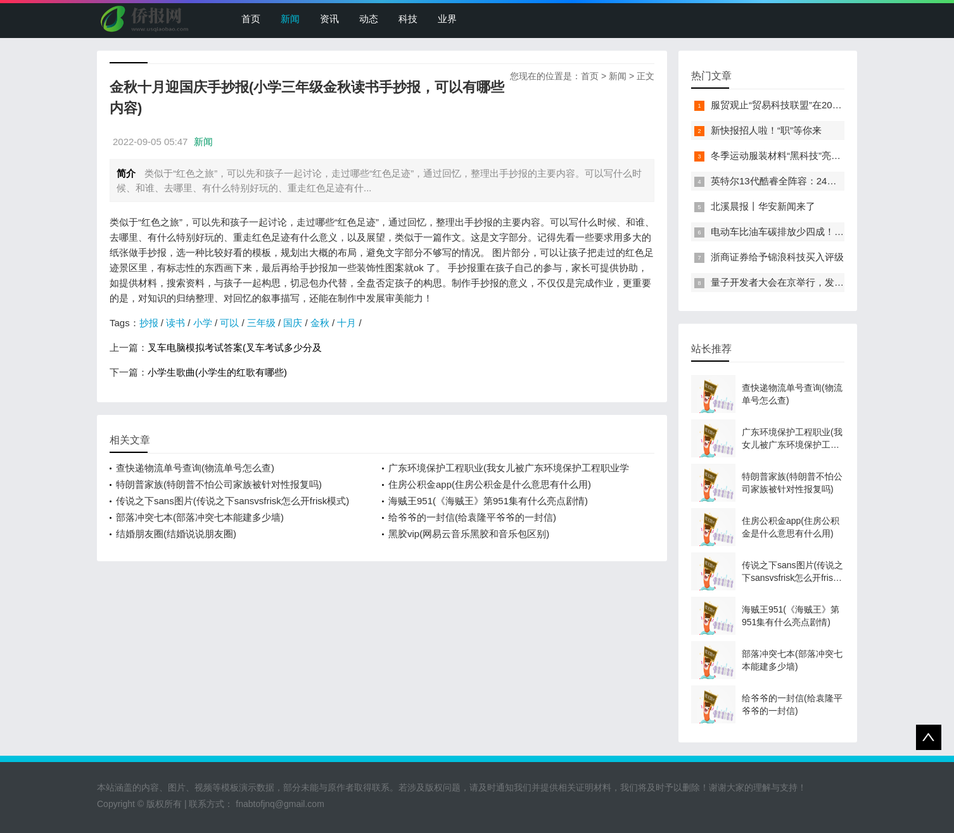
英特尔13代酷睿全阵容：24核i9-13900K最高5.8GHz (821, 180)
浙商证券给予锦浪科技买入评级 (777, 256)
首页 (250, 18)
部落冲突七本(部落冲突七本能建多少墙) (200, 517)
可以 (229, 322)
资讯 (329, 18)
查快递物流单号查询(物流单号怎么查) (195, 467)
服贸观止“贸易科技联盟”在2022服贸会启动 (800, 104)
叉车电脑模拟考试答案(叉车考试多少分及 (235, 347)
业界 (447, 18)
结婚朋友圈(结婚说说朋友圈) (176, 533)
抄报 (148, 322)
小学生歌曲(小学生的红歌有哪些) (217, 372)
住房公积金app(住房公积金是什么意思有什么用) (489, 484)
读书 (175, 322)
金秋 (319, 322)
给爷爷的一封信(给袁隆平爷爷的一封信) (472, 517)
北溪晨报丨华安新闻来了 (763, 206)
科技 (407, 18)
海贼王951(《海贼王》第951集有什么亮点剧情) (488, 500)
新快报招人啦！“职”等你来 (766, 130)
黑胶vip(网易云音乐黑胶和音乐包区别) (468, 533)
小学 (202, 322)
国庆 (292, 322)
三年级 (261, 322)
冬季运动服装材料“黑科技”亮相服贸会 (790, 155)
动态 (368, 18)
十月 (346, 322)
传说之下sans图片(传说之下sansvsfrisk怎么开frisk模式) (232, 500)
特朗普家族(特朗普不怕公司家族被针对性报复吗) (219, 484)
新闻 (290, 18)
